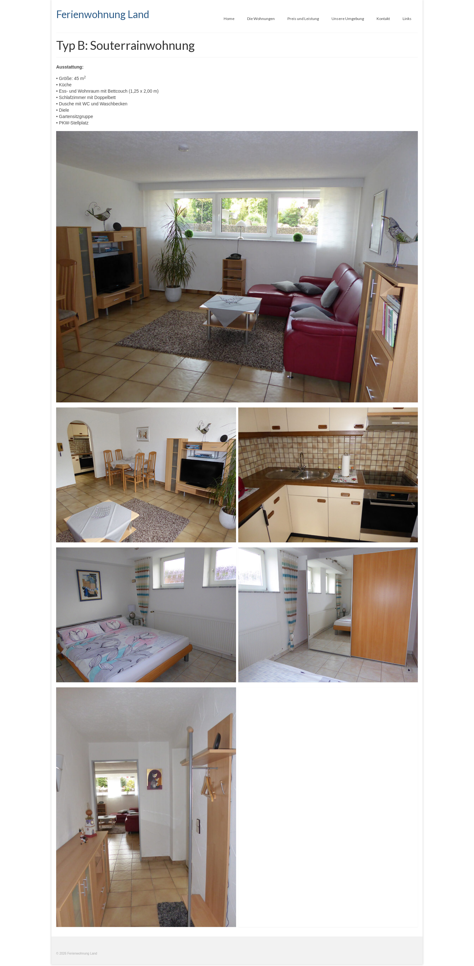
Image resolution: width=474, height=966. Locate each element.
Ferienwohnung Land (102, 14)
